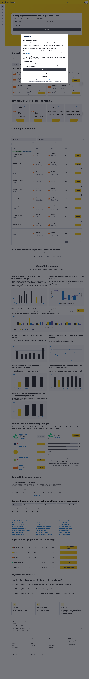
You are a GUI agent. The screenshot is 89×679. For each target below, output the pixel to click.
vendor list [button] (28, 53)
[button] (44, 69)
